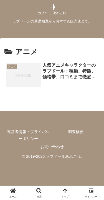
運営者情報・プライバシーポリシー (28, 135)
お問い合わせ (52, 146)
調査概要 (75, 131)
